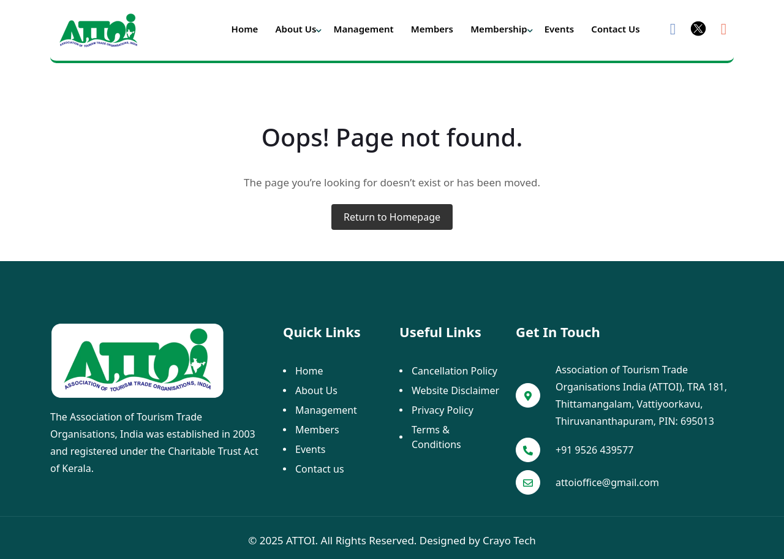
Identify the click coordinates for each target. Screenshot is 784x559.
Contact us (615, 29)
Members (432, 29)
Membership (498, 29)
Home (245, 29)
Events (559, 29)
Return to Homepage (392, 217)
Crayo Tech (509, 540)
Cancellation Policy (454, 371)
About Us (296, 29)
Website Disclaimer (455, 390)
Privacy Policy (442, 410)
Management (364, 29)
